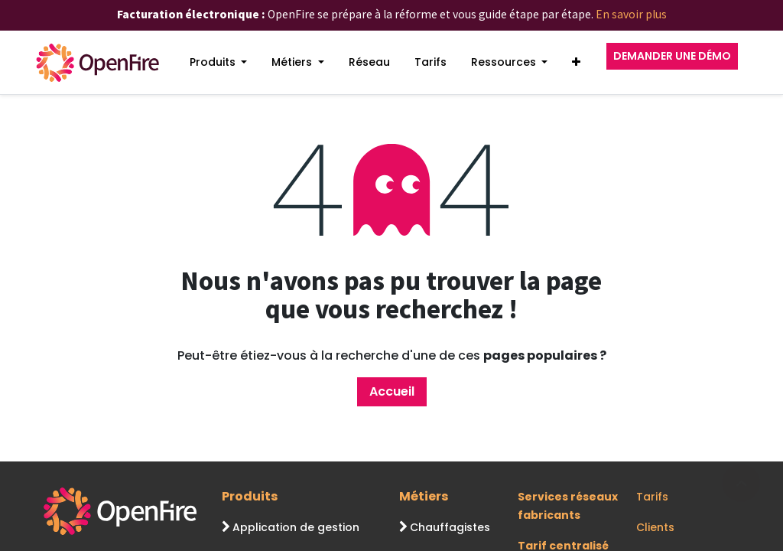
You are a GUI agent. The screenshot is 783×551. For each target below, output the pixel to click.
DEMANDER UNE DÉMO (672, 56)
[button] (576, 62)
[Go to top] (741, 483)
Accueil (391, 391)
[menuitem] (218, 62)
